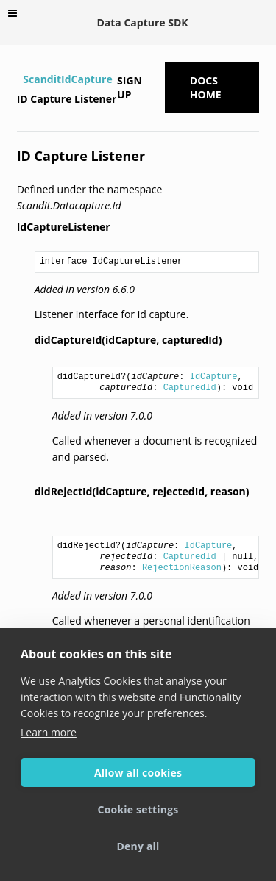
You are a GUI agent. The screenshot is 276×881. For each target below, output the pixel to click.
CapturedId (189, 388)
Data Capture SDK (142, 22)
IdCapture (214, 377)
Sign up (129, 87)
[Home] (19, 79)
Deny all (137, 846)
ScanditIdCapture (67, 79)
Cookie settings (138, 809)
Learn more (49, 732)
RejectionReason (182, 568)
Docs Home (206, 87)
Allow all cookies (138, 773)
